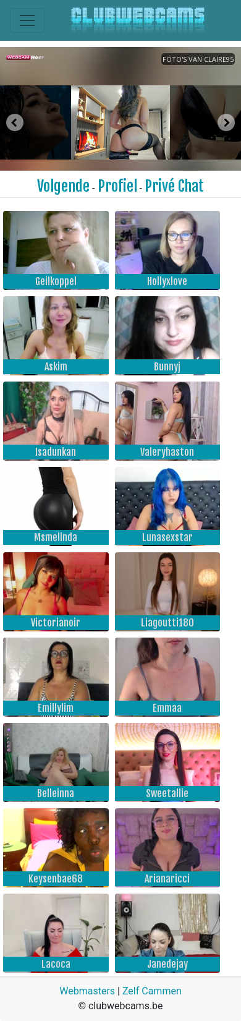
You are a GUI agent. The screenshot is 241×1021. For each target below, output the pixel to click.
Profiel (117, 186)
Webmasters (87, 991)
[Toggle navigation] (27, 20)
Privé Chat (174, 186)
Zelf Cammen (152, 991)
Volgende (63, 186)
